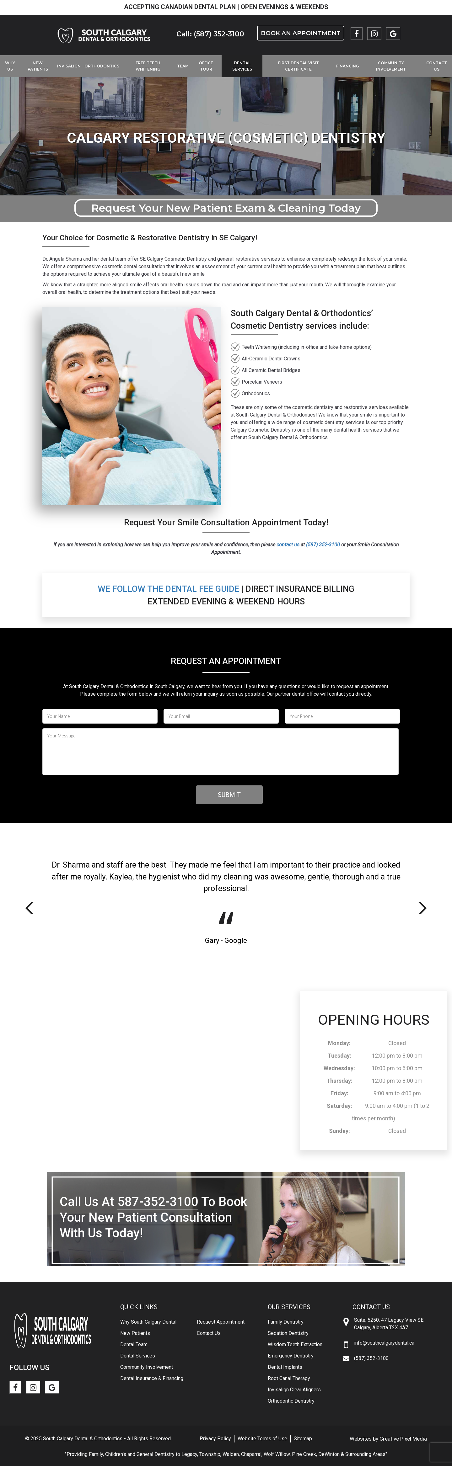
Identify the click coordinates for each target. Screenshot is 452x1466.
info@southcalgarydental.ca (384, 1343)
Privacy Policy (215, 1439)
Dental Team (134, 1344)
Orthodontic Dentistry (291, 1401)
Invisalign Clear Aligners (294, 1390)
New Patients (38, 66)
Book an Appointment (301, 33)
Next (422, 908)
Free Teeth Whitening (148, 66)
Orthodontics (101, 66)
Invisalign (69, 66)
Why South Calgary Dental (148, 1322)
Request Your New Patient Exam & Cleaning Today (226, 208)
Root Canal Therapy (289, 1378)
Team (183, 66)
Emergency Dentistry (291, 1356)
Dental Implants (285, 1367)
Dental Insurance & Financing (151, 1378)
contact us (288, 545)
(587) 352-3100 (323, 545)
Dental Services (242, 66)
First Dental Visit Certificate (298, 66)
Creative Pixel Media (403, 1439)
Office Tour (206, 66)
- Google (233, 940)
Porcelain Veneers (262, 382)
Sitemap (303, 1439)
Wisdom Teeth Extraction (295, 1344)
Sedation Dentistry (288, 1333)
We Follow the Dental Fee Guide (168, 589)
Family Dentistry (286, 1322)
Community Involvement (391, 66)
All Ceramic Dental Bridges (271, 370)
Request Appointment (221, 1322)
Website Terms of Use (262, 1439)
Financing (347, 66)
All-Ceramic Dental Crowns (271, 359)
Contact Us (209, 1333)
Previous (29, 908)
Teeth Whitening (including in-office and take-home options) (307, 347)
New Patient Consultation (160, 1217)
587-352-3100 (157, 1201)
